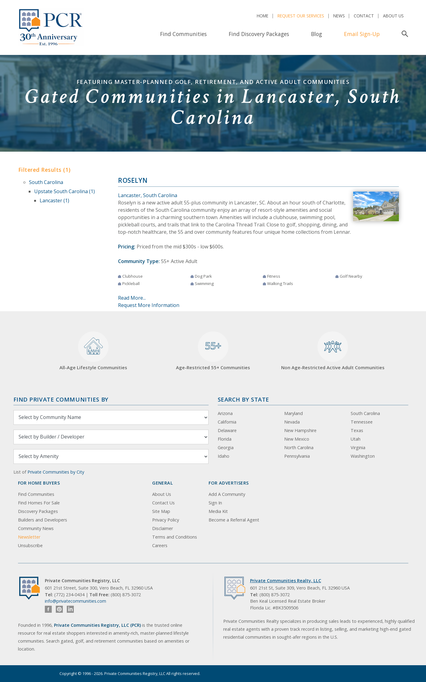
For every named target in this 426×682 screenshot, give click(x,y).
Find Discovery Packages (259, 34)
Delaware (227, 430)
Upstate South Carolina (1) (64, 191)
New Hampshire (300, 430)
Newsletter (29, 537)
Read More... (132, 297)
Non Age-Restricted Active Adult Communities (333, 351)
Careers (159, 545)
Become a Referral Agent (234, 520)
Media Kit (218, 511)
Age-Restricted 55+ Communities (213, 351)
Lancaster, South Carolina (147, 195)
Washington (363, 456)
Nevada (292, 422)
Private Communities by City (55, 472)
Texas (357, 430)
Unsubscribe (30, 545)
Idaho (223, 456)
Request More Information (148, 305)
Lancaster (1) (54, 200)
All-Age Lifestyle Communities (93, 351)
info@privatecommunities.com (75, 601)
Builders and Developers (42, 520)
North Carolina (298, 447)
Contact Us (163, 503)
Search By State (243, 399)
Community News (36, 528)
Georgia (226, 447)
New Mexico (296, 439)
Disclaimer (162, 528)
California (227, 422)
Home (262, 16)
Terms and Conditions (174, 537)
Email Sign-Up (362, 34)
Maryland (293, 413)
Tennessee (362, 422)
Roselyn (132, 180)
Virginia (358, 447)
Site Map (161, 511)
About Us (393, 16)
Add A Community (227, 494)
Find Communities (183, 34)
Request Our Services (300, 16)
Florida (224, 439)
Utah (355, 439)
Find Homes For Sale (39, 503)
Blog (316, 34)
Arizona (225, 413)
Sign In (215, 503)
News (339, 16)
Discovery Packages (38, 511)
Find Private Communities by (61, 399)
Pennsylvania (297, 456)
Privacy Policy (165, 520)
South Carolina (46, 182)
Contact (364, 16)
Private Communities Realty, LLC (285, 580)
